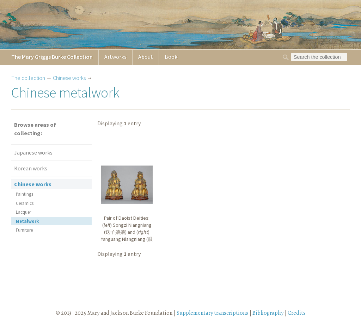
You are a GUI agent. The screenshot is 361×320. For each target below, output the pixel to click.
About (145, 56)
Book (171, 56)
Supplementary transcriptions (212, 313)
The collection (28, 77)
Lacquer (23, 212)
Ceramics (24, 203)
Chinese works (69, 77)
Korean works (30, 168)
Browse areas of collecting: (35, 129)
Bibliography (267, 313)
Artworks (115, 56)
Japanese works (33, 152)
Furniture (24, 230)
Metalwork (27, 221)
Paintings (24, 194)
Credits (297, 313)
